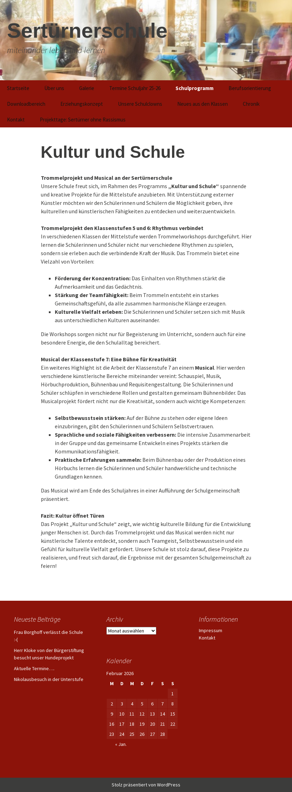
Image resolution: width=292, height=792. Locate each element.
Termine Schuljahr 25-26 (134, 88)
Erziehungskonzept (81, 104)
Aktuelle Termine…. (34, 668)
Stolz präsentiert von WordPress (146, 785)
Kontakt (16, 119)
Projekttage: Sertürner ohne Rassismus (83, 119)
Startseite (18, 88)
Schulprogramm (194, 88)
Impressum (210, 630)
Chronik (251, 104)
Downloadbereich (26, 104)
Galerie (86, 88)
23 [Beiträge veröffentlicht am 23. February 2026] (111, 734)
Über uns (54, 88)
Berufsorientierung (250, 88)
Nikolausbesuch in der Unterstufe (48, 679)
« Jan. (121, 744)
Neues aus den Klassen (202, 104)
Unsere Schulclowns (140, 104)
